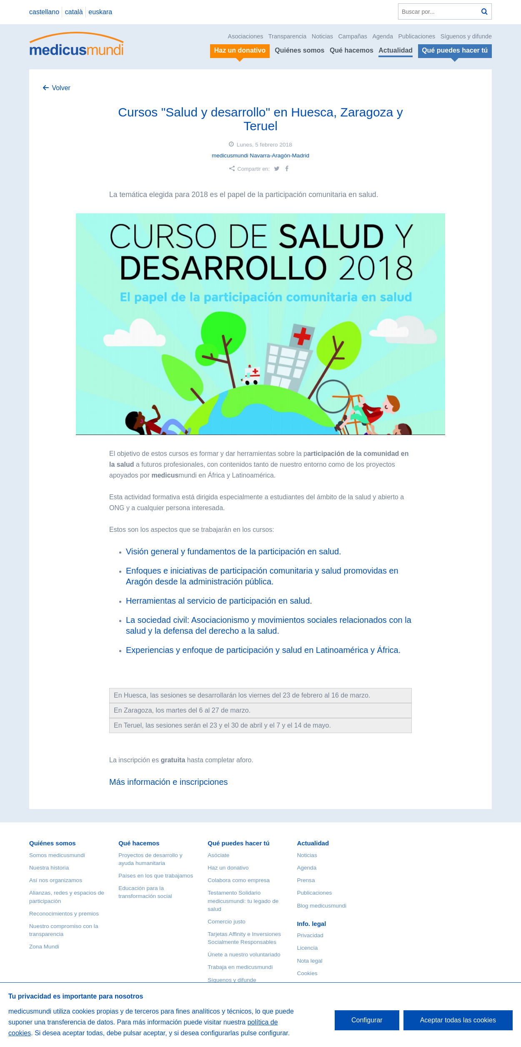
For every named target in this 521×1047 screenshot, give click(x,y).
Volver (61, 87)
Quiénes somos (299, 50)
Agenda (382, 36)
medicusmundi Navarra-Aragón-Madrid (260, 155)
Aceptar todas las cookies (458, 1020)
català (74, 11)
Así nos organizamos (55, 880)
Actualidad (395, 50)
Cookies (307, 973)
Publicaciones (417, 36)
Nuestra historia (49, 868)
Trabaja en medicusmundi (240, 967)
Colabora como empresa (239, 880)
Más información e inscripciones (168, 782)
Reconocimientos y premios (64, 913)
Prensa (306, 880)
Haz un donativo (228, 868)
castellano (44, 11)
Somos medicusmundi (57, 855)
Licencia (307, 948)
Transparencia (287, 36)
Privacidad (310, 935)
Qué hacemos (351, 50)
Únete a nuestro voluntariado (244, 954)
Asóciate (218, 855)
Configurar (367, 1020)
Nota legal (309, 961)
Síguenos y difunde (466, 36)
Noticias (322, 36)
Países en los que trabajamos (155, 875)
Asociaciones (245, 36)
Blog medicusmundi (321, 906)
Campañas (352, 36)
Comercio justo (226, 921)
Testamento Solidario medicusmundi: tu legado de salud (243, 901)
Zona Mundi (44, 946)
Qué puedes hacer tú (238, 843)
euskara (100, 11)
